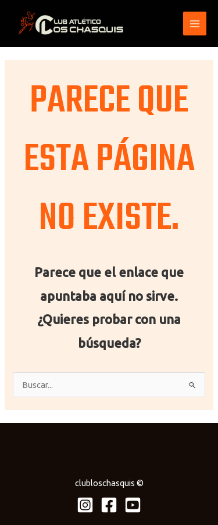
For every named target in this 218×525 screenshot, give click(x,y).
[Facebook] (109, 505)
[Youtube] (132, 505)
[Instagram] (85, 505)
